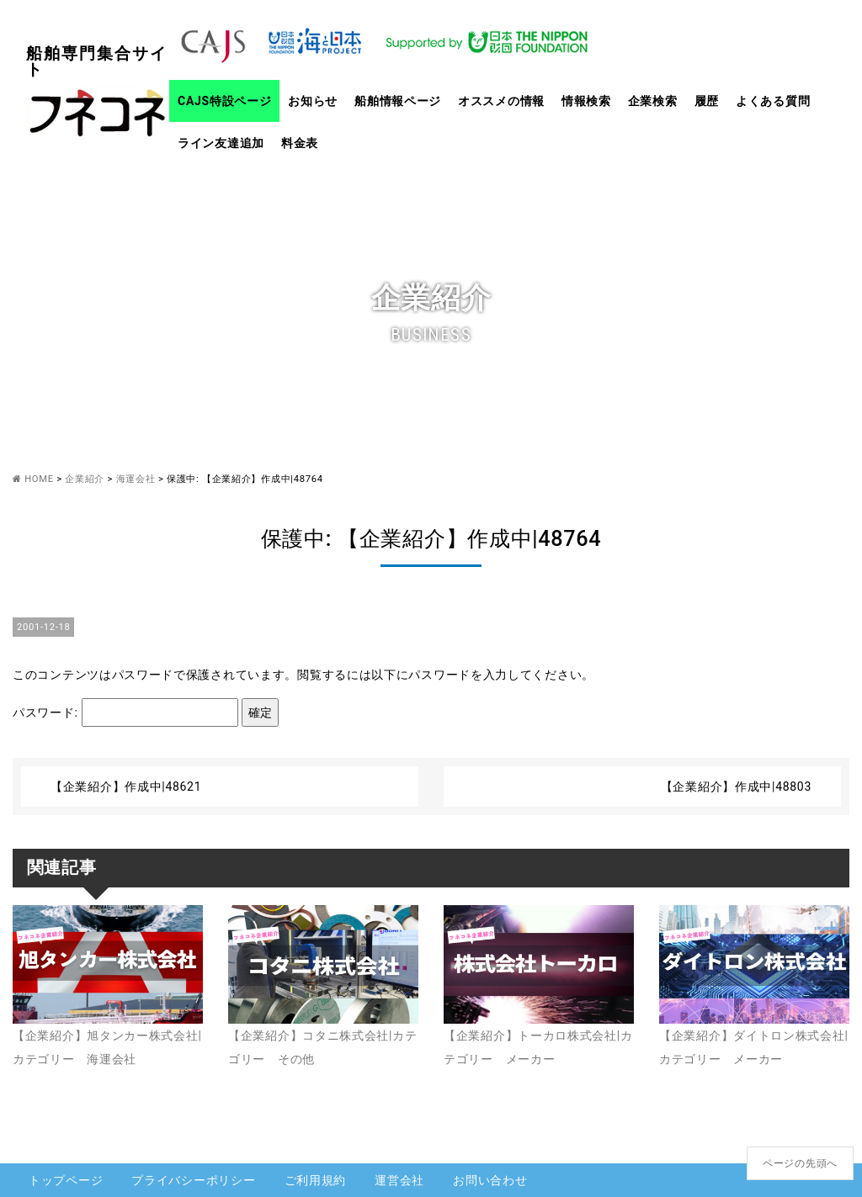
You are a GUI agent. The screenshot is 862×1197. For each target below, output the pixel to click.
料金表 (299, 143)
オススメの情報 (501, 101)
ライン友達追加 (221, 143)
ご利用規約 (316, 1180)
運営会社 (399, 1180)
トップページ (66, 1180)
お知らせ (313, 101)
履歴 (706, 101)
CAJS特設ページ (224, 101)
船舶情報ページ (397, 101)
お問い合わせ (490, 1180)
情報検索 (586, 101)
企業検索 (653, 101)
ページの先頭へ (800, 1163)
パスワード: (125, 712)
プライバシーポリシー (193, 1180)
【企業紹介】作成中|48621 (126, 786)
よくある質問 (773, 101)
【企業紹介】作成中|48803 (736, 786)
